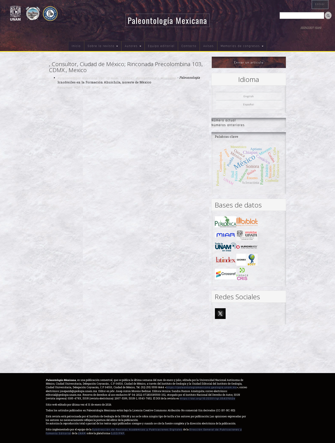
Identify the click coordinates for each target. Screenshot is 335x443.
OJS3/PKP (118, 433)
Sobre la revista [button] (103, 46)
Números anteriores (228, 125)
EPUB (86, 87)
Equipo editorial (161, 46)
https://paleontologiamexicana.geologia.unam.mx (201, 387)
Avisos (208, 46)
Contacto (188, 46)
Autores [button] (133, 46)
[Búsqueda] (302, 15)
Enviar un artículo (249, 62)
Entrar (320, 4)
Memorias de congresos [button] (242, 46)
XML (106, 87)
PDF (77, 87)
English (249, 96)
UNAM (82, 433)
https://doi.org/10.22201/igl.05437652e (207, 398)
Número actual (224, 120)
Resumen (64, 87)
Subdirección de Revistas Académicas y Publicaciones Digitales (137, 429)
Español (248, 104)
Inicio (76, 46)
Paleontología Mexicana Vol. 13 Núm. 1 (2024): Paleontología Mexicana (117, 78)
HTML (96, 87)
